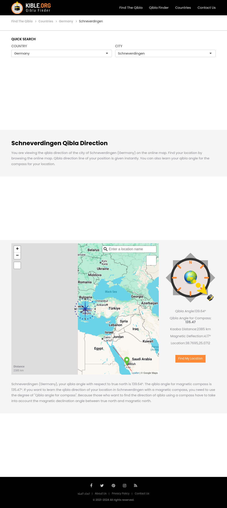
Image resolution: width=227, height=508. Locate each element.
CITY (118, 46)
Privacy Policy (120, 493)
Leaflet (135, 373)
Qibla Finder (159, 7)
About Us (101, 493)
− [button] (17, 255)
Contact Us (206, 7)
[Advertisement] (113, 98)
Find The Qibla (131, 7)
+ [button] (17, 249)
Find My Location (190, 358)
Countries (183, 7)
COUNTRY (19, 46)
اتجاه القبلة (83, 493)
